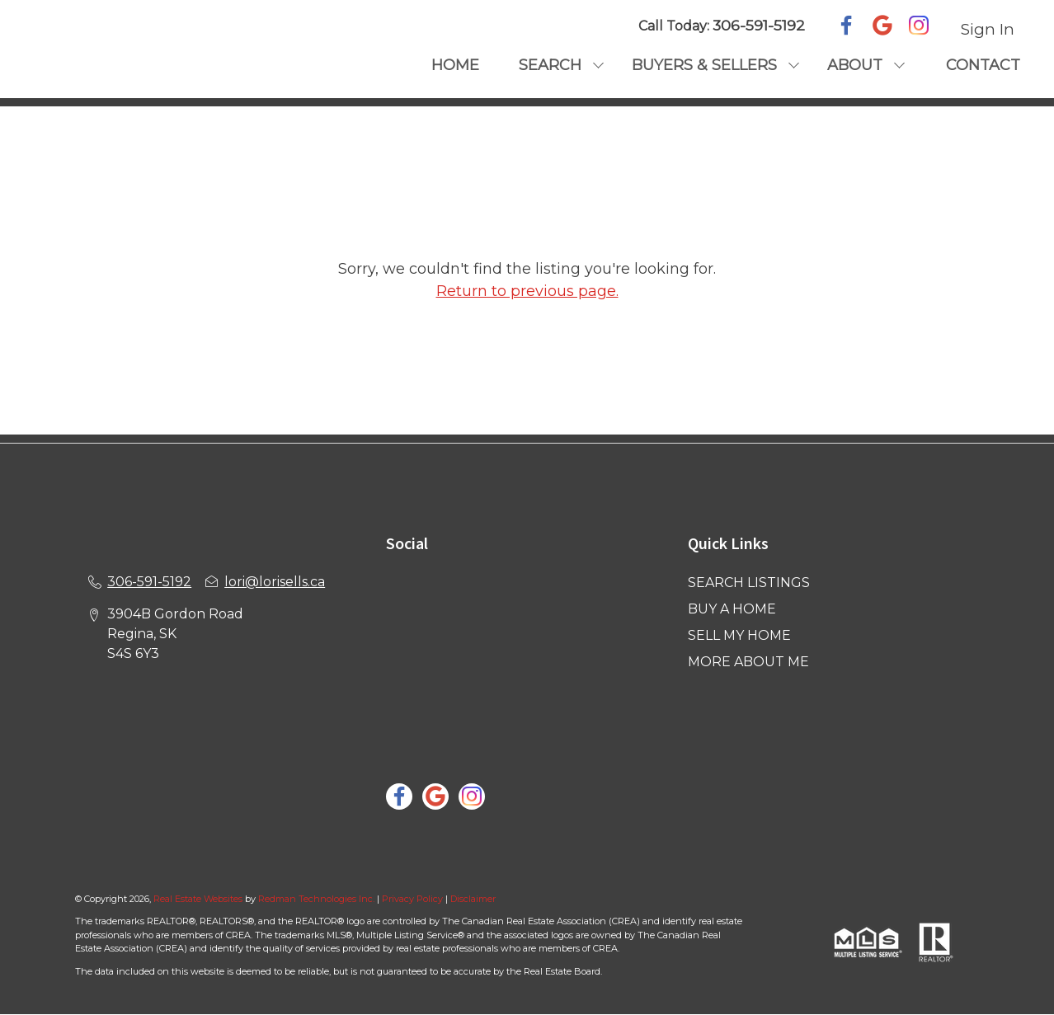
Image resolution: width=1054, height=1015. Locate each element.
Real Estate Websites (199, 899)
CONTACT (983, 65)
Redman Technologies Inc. (317, 899)
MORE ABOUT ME (748, 662)
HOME (455, 65)
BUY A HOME (732, 609)
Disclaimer (473, 899)
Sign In (987, 29)
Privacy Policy (412, 899)
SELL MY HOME (739, 635)
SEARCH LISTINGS (749, 582)
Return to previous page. (527, 291)
